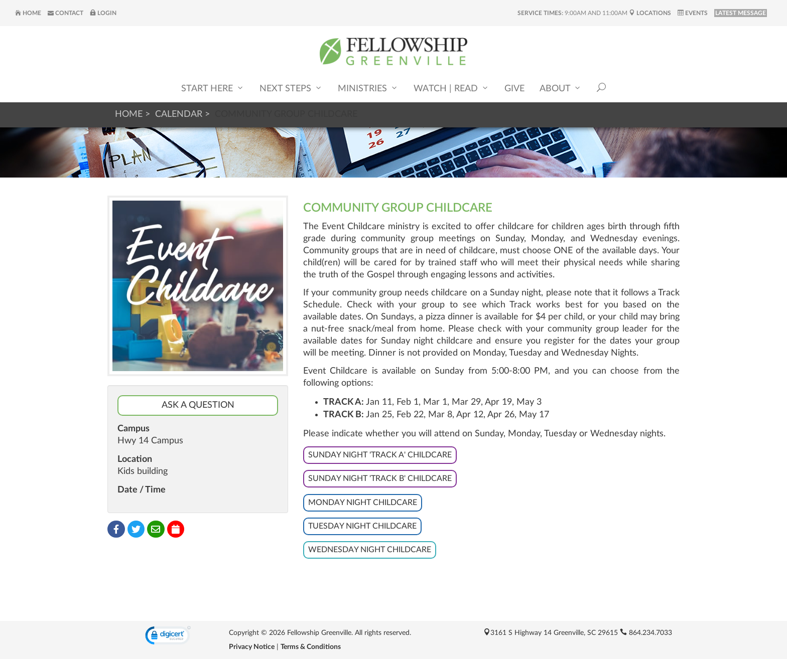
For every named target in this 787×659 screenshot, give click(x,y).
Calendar (178, 114)
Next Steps (291, 88)
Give (514, 88)
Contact (65, 13)
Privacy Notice (252, 646)
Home (28, 13)
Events (693, 13)
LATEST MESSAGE (740, 13)
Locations (650, 13)
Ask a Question (198, 405)
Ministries (368, 88)
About (561, 88)
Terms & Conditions (311, 646)
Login (103, 13)
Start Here (212, 88)
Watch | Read (451, 88)
